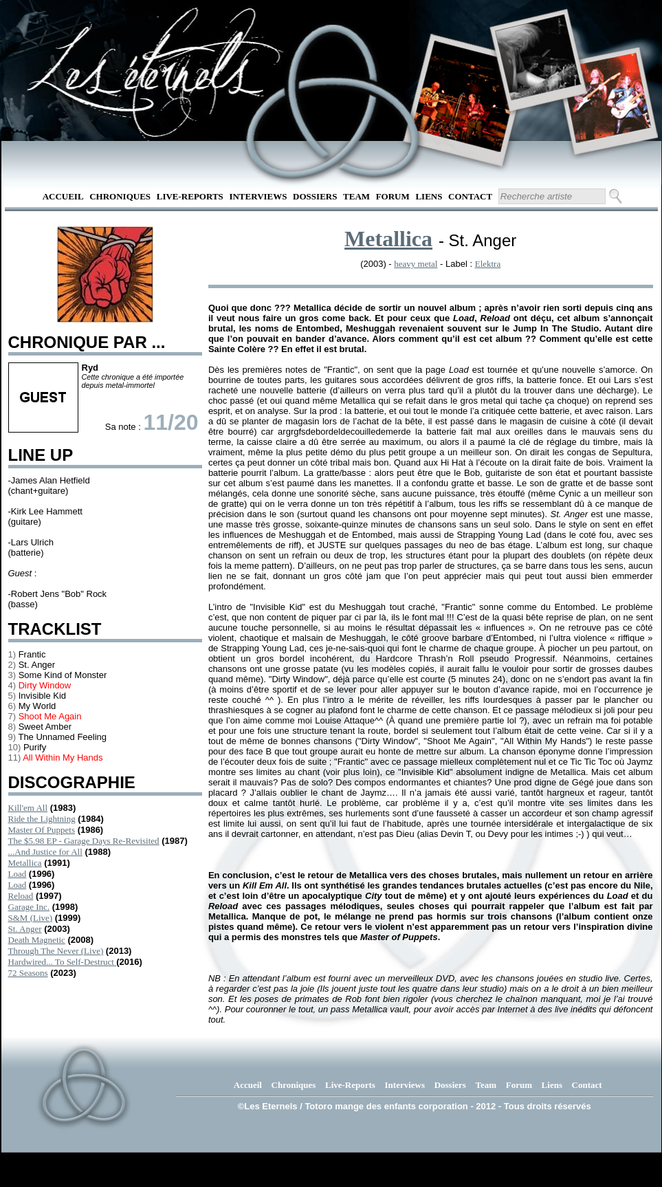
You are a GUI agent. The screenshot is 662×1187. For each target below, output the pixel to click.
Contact (470, 196)
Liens (428, 196)
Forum (393, 196)
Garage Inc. (29, 907)
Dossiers (315, 196)
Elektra (488, 264)
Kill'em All (28, 808)
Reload (21, 896)
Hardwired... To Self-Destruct (62, 962)
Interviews (258, 196)
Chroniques (120, 196)
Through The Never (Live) (56, 951)
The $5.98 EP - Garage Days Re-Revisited (83, 841)
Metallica (25, 863)
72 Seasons (28, 973)
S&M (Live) (30, 918)
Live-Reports (190, 196)
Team (356, 196)
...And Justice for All (45, 852)
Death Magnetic (36, 940)
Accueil (63, 196)
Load (17, 874)
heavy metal (415, 264)
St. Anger (25, 929)
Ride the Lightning (42, 819)
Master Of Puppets (42, 830)
